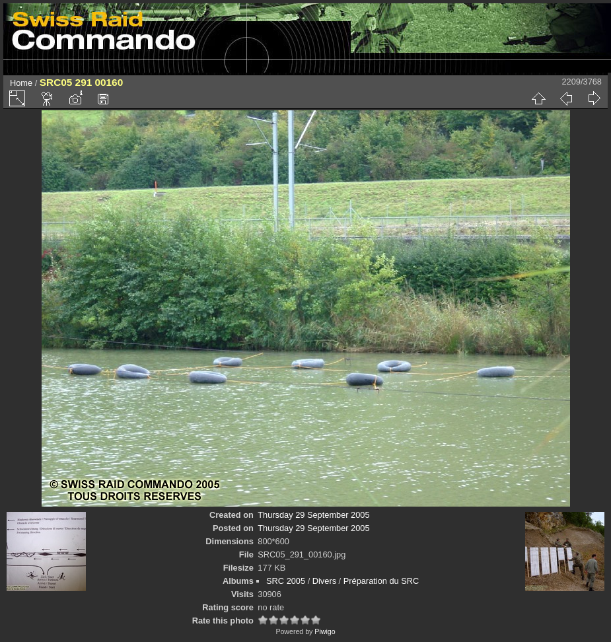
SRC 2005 (285, 581)
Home (21, 83)
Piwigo (324, 631)
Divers (324, 581)
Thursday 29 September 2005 (313, 515)
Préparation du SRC (381, 581)
